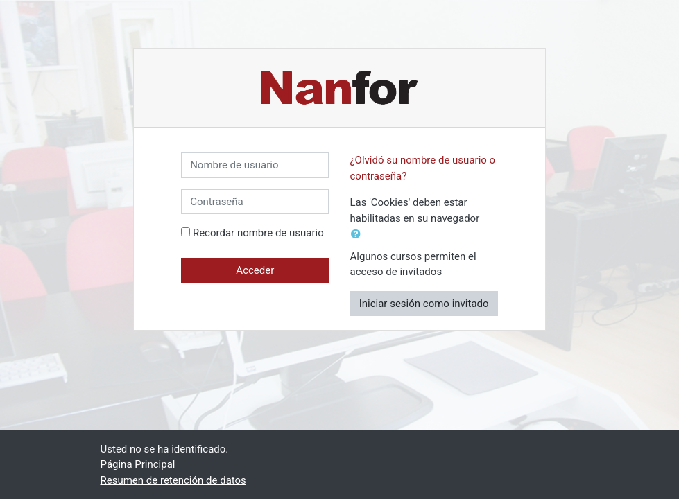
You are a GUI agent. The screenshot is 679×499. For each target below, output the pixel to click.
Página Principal (138, 464)
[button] (359, 234)
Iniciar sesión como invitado (424, 303)
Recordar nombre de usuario (258, 233)
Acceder (255, 270)
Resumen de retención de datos (173, 480)
